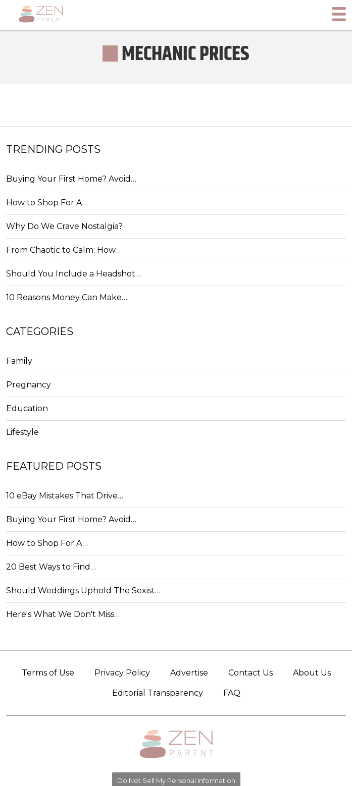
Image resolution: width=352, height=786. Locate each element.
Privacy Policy (122, 673)
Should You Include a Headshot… (73, 273)
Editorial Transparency (157, 693)
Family (19, 361)
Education (27, 408)
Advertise (189, 673)
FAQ (231, 693)
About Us (312, 673)
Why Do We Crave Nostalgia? (64, 226)
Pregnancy (28, 384)
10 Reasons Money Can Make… (66, 297)
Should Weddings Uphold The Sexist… (83, 590)
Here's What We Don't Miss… (63, 614)
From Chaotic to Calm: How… (63, 250)
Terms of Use (48, 673)
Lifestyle (22, 432)
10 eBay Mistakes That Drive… (64, 495)
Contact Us (250, 673)
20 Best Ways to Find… (51, 567)
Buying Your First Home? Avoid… (71, 179)
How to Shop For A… (47, 202)
